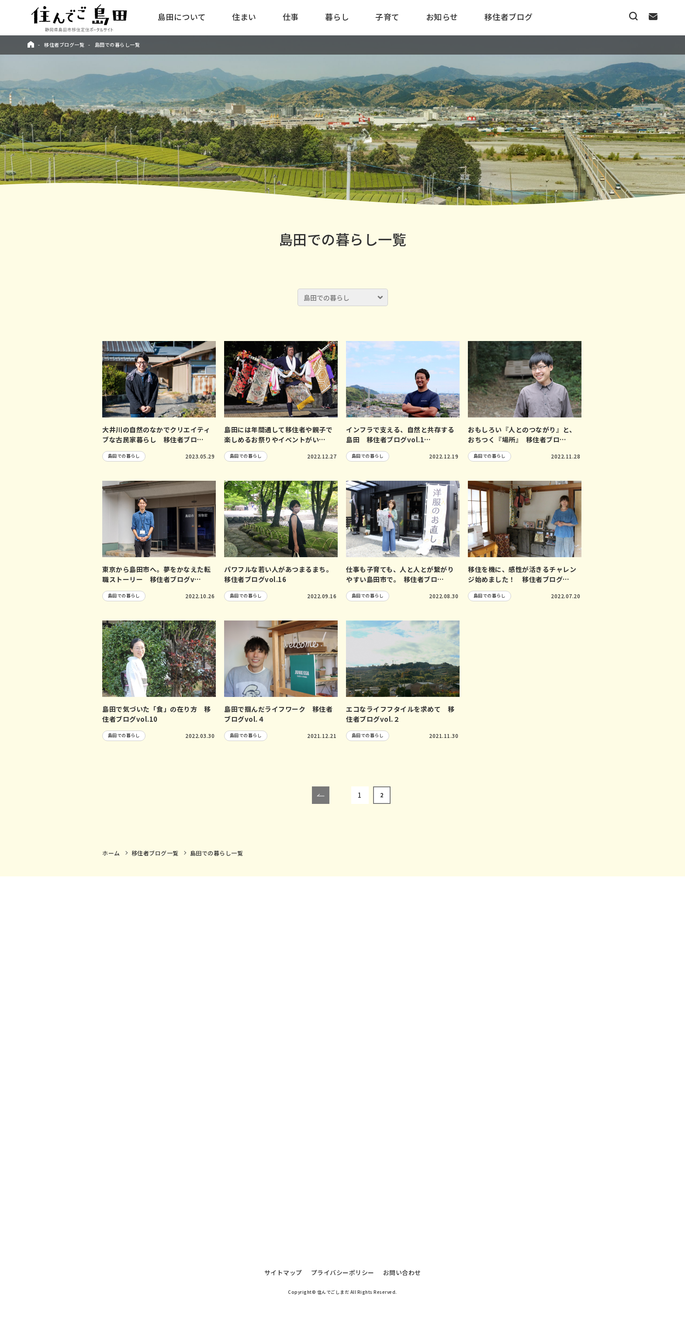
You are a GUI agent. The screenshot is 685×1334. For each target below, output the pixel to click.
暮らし (337, 16)
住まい (244, 16)
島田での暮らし (124, 455)
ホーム (111, 853)
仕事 (291, 16)
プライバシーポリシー (342, 1266)
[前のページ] (320, 795)
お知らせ (442, 16)
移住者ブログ (508, 16)
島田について (182, 16)
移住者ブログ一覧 (64, 44)
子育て (387, 16)
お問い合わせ (402, 1266)
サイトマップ (283, 1266)
